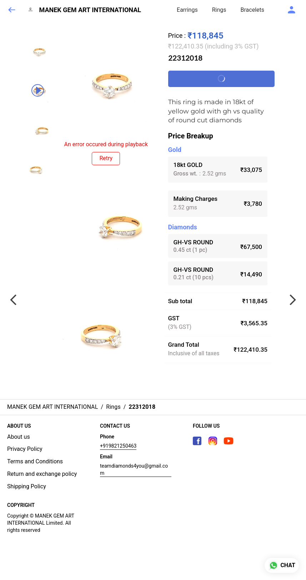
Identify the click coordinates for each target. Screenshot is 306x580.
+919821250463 (118, 446)
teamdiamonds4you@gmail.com (134, 469)
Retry (105, 158)
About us (18, 436)
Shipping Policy (26, 486)
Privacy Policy (24, 449)
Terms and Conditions (35, 461)
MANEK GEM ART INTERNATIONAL (90, 10)
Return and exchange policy (42, 473)
